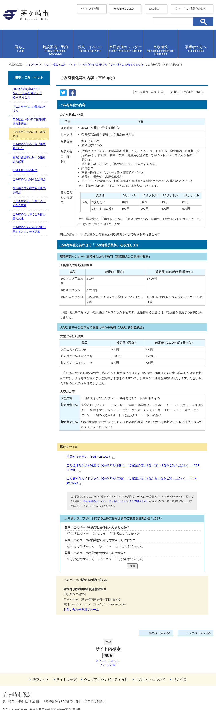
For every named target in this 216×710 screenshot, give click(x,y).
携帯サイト (40, 647)
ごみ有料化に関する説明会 (29, 179)
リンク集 (179, 647)
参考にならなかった (126, 533)
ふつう (101, 533)
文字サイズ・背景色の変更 (190, 8)
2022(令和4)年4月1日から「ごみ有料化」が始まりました (110, 64)
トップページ (33, 64)
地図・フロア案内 (18, 694)
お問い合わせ (52, 694)
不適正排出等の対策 (25, 170)
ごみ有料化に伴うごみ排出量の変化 (29, 216)
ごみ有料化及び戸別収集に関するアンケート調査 (29, 229)
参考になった (80, 533)
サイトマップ (66, 647)
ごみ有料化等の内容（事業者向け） (29, 146)
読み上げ (154, 8)
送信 (132, 566)
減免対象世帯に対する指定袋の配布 (29, 159)
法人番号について (53, 685)
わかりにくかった (131, 546)
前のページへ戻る (160, 633)
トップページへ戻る (198, 633)
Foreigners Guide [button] (123, 8)
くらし (47, 64)
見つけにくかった (131, 559)
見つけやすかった (83, 559)
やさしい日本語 (90, 8)
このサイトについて (150, 647)
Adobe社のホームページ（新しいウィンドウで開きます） (116, 501)
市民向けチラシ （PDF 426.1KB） (91, 456)
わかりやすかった (83, 546)
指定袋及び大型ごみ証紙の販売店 (29, 190)
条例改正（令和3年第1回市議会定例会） (29, 121)
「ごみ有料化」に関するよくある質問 (29, 203)
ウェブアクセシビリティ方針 (106, 647)
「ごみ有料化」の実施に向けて (29, 108)
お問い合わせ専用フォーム (81, 609)
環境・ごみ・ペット (64, 64)
